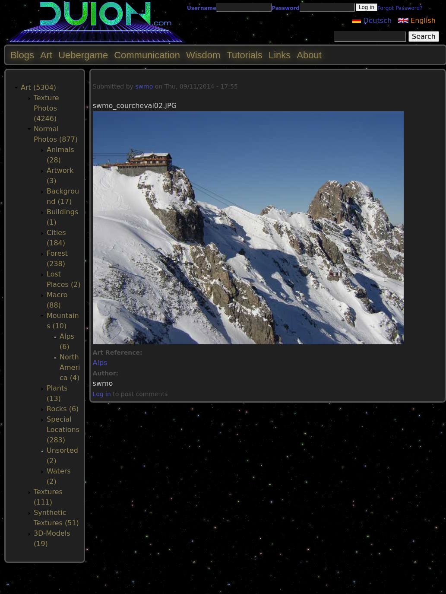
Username (201, 8)
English (417, 20)
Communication (147, 55)
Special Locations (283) (63, 429)
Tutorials (244, 55)
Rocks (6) (63, 409)
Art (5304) (38, 87)
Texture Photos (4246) (46, 108)
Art (46, 55)
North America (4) (70, 367)
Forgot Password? (399, 8)
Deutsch (372, 20)
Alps (100, 363)
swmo (144, 86)
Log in (102, 394)
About (309, 55)
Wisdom (203, 55)
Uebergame (83, 55)
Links (280, 55)
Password (286, 8)
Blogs (22, 55)
